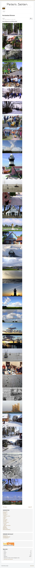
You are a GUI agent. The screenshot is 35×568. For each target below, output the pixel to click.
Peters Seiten (5, 511)
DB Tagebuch (5, 520)
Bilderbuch (4, 526)
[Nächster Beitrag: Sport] (30, 507)
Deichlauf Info (5, 535)
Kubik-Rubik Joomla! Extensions (8, 559)
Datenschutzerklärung (6, 529)
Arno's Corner (5, 519)
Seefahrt (5, 524)
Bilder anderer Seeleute (7, 525)
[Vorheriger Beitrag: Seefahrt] (5, 507)
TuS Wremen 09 (5, 537)
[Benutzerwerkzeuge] (31, 18)
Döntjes (4, 518)
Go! (3, 8)
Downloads (5, 527)
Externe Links (5, 528)
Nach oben (32, 565)
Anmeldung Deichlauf (6, 536)
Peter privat (5, 523)
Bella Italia (4, 521)
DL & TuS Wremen (6, 522)
